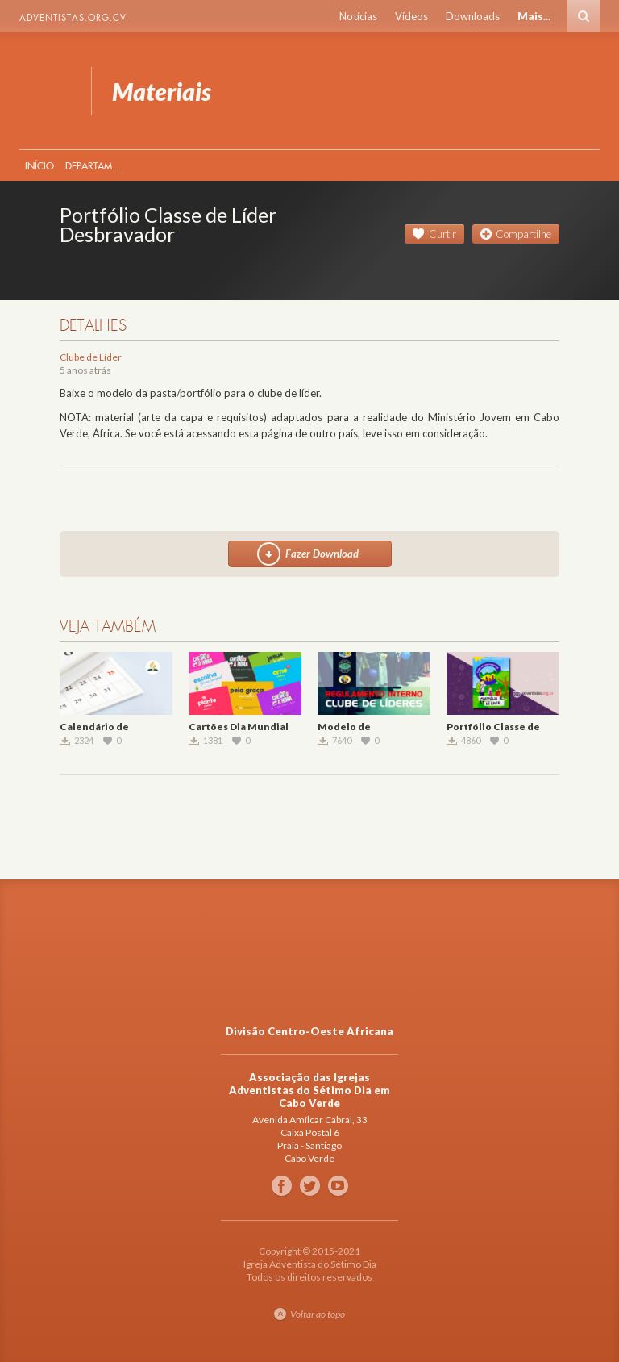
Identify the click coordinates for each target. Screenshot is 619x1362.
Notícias (358, 16)
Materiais (45, 90)
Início (39, 166)
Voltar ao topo (317, 1314)
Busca (583, 16)
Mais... (533, 16)
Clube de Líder (91, 357)
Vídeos (411, 16)
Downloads (473, 16)
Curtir (442, 234)
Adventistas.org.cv (73, 17)
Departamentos (96, 166)
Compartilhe (523, 234)
